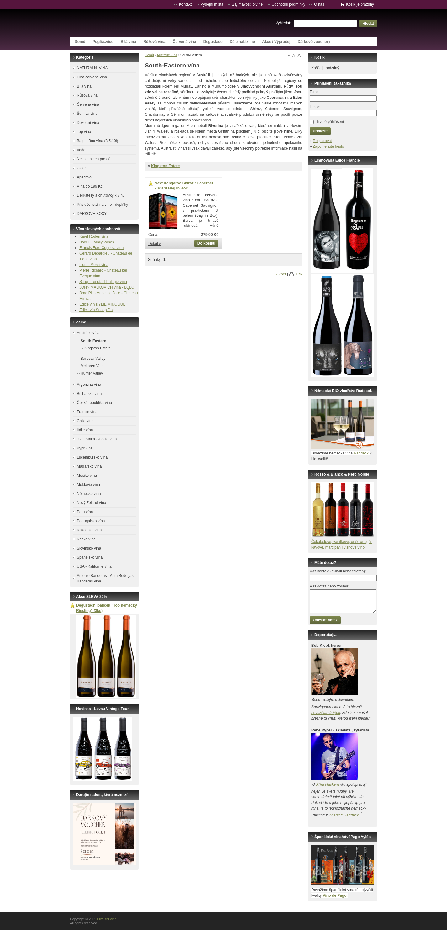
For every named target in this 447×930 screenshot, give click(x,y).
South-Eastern (93, 341)
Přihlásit (320, 131)
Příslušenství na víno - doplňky (102, 204)
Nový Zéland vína (91, 503)
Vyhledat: (283, 23)
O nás (319, 4)
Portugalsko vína (91, 521)
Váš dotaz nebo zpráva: (329, 586)
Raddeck (361, 453)
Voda (81, 150)
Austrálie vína (167, 55)
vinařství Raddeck (343, 815)
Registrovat (322, 141)
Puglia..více (102, 42)
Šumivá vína (87, 113)
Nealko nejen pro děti (94, 159)
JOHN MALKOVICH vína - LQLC (107, 287)
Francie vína (87, 412)
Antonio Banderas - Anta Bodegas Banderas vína (105, 578)
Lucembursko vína (92, 457)
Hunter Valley (92, 373)
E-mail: (315, 92)
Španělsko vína (90, 557)
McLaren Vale (92, 366)
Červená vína (184, 42)
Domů (80, 42)
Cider (81, 168)
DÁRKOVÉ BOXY (92, 213)
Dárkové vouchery (314, 42)
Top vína (84, 132)
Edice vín (87, 304)
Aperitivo (84, 177)
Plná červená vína (92, 77)
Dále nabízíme (242, 42)
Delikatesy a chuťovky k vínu (101, 195)
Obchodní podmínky (288, 4)
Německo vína (89, 494)
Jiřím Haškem (327, 784)
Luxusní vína (117, 23)
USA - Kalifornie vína (94, 566)
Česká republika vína (94, 403)
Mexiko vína (87, 475)
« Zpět (281, 274)
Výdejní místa (212, 4)
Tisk (298, 274)
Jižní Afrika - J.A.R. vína (97, 439)
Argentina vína (89, 384)
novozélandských (325, 712)
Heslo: (315, 107)
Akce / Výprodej (276, 42)
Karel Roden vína (93, 236)
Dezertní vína (88, 122)
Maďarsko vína (89, 466)
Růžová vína (154, 42)
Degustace (213, 42)
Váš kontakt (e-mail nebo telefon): (338, 571)
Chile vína (85, 421)
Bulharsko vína (89, 393)
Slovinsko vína (89, 548)
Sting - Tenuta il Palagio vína (103, 281)
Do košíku (206, 243)
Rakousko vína (89, 530)
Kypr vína (85, 448)
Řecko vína (86, 539)
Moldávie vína (88, 484)
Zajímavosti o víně (247, 4)
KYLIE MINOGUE (111, 304)
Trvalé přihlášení (330, 122)
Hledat (368, 23)
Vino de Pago (335, 895)
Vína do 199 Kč (90, 186)
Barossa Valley (93, 358)
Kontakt (185, 4)
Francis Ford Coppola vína (101, 248)
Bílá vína (128, 42)
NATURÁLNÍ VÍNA (92, 68)
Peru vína (85, 512)
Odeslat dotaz (325, 620)
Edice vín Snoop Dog (97, 310)
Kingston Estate (165, 166)
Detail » (154, 244)
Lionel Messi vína (93, 265)
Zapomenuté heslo (328, 146)
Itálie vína (85, 430)
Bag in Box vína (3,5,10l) (97, 141)
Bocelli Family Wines (96, 242)
